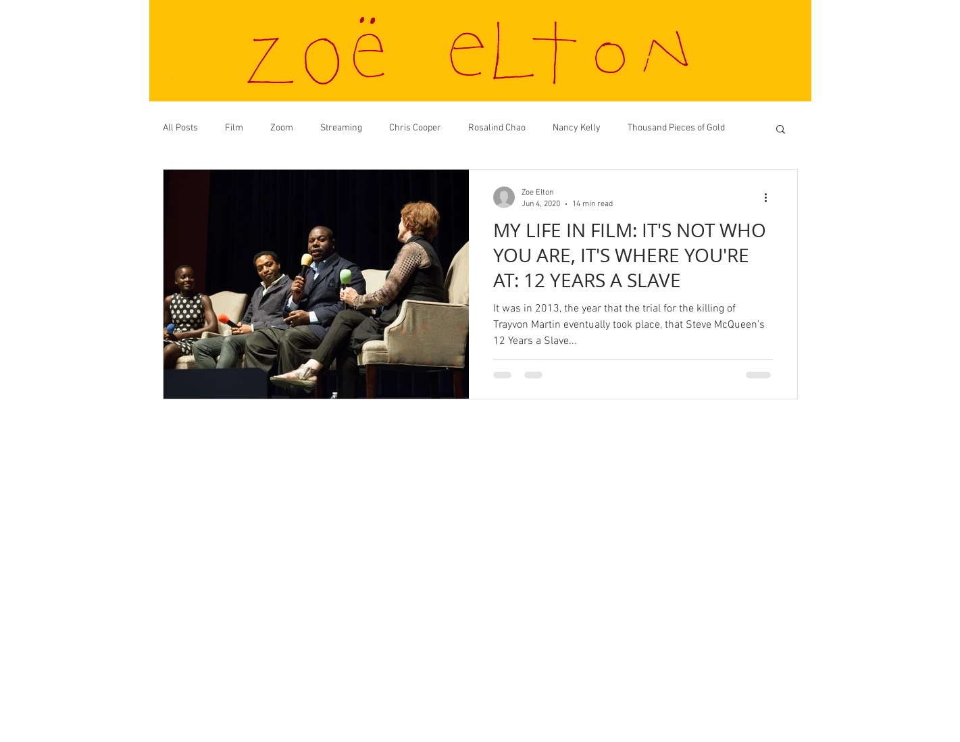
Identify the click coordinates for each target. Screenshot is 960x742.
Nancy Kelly (577, 128)
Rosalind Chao (497, 128)
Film (234, 128)
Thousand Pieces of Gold (676, 128)
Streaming (341, 128)
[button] (780, 130)
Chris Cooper (415, 128)
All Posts (180, 128)
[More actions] (771, 197)
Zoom (281, 128)
